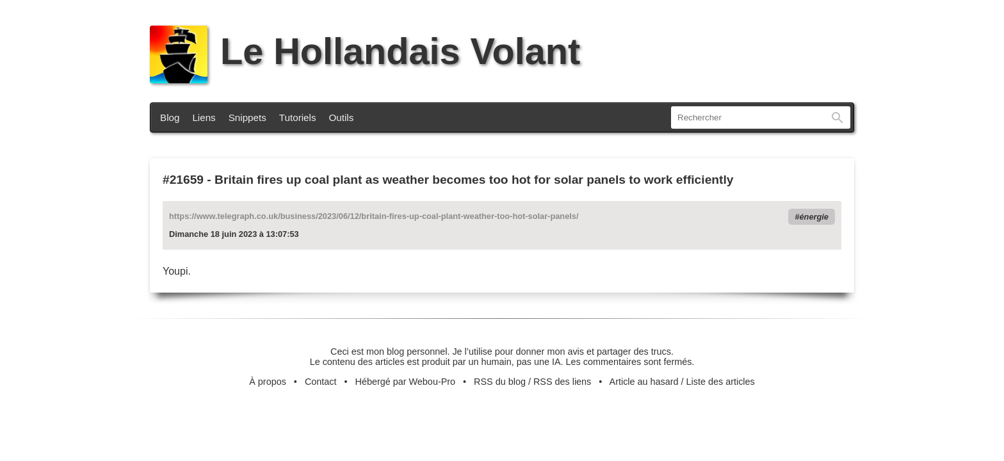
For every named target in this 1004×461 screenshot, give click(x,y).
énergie (814, 217)
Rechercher (837, 117)
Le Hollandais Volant (365, 51)
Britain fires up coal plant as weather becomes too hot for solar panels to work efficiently (474, 179)
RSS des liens (562, 381)
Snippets (247, 117)
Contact (321, 381)
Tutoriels (297, 117)
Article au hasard (644, 381)
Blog (169, 117)
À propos (267, 381)
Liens (203, 117)
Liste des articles (720, 381)
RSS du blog (500, 381)
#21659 (183, 179)
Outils (341, 117)
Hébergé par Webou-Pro (405, 381)
